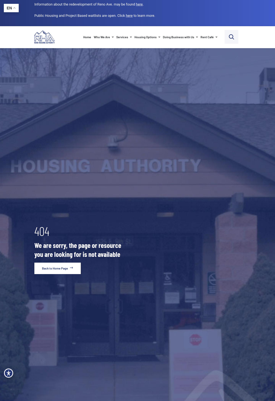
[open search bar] (231, 37)
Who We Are (104, 37)
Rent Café (209, 37)
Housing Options (147, 37)
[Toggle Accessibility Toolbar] (8, 373)
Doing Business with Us (180, 37)
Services (124, 37)
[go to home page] (57, 268)
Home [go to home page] (87, 37)
